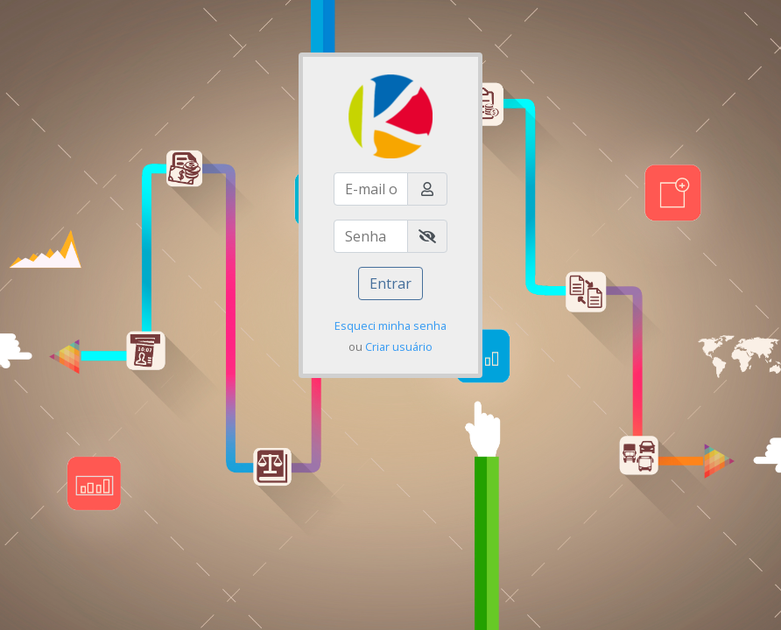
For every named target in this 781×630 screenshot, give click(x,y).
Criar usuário (399, 346)
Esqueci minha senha (390, 325)
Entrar (390, 283)
